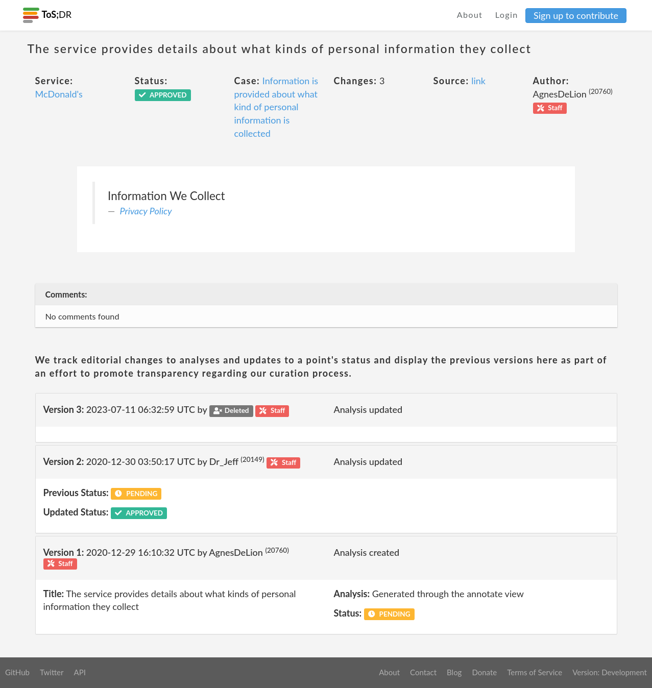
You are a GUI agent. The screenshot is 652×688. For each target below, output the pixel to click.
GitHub (17, 672)
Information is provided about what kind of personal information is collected (276, 107)
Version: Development (609, 672)
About (470, 14)
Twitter (52, 672)
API (79, 672)
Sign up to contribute (576, 15)
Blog (454, 672)
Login (506, 14)
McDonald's (59, 94)
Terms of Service (534, 672)
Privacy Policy (146, 210)
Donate (484, 672)
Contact (423, 672)
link (478, 80)
